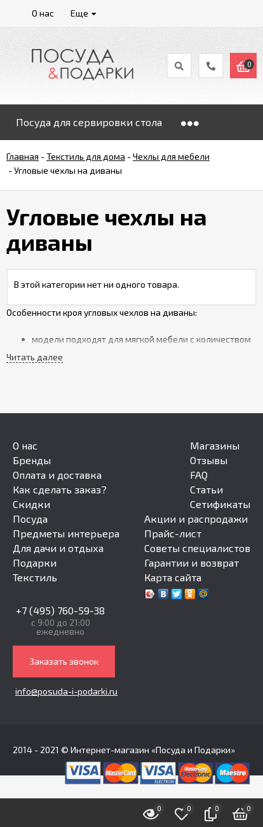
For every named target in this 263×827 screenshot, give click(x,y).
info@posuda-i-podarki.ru (66, 691)
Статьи (206, 489)
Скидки (31, 504)
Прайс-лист (172, 533)
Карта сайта (172, 577)
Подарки (35, 562)
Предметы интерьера (66, 533)
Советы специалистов (197, 548)
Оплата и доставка (57, 475)
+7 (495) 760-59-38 (60, 610)
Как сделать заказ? (60, 489)
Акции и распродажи (196, 518)
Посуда (30, 518)
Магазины (214, 445)
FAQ (199, 475)
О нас (25, 445)
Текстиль (35, 577)
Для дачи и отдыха (58, 548)
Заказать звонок (63, 661)
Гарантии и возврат (191, 562)
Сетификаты (220, 504)
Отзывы (208, 460)
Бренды (32, 460)
